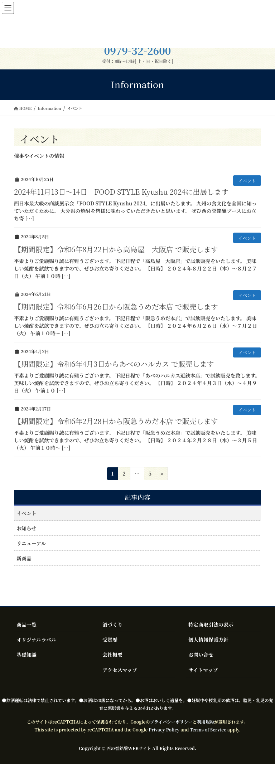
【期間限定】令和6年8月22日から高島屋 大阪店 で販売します (116, 249)
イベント (247, 180)
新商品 (24, 558)
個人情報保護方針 (208, 639)
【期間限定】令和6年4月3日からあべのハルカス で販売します (114, 364)
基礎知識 (26, 654)
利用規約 (205, 722)
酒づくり (112, 624)
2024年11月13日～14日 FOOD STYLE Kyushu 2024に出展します (121, 191)
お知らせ (26, 528)
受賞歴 (109, 639)
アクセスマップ (119, 669)
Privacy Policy (164, 729)
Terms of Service (208, 729)
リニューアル (31, 543)
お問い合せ (200, 654)
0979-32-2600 (137, 50)
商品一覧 (26, 624)
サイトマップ (203, 669)
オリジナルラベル (36, 639)
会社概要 (112, 654)
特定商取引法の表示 (210, 624)
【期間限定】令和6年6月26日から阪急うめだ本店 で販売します (116, 306)
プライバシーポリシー (171, 722)
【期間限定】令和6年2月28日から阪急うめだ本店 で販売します (116, 421)
